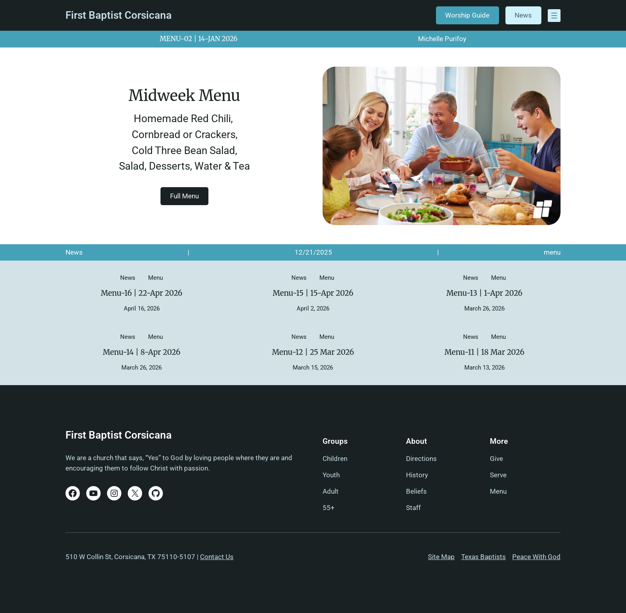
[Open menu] (554, 15)
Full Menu (184, 196)
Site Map (441, 557)
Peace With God (536, 557)
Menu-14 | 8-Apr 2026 (141, 352)
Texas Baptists (483, 557)
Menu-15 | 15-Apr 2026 (313, 293)
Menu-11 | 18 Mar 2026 (484, 352)
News (523, 15)
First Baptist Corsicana (118, 15)
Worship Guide (467, 15)
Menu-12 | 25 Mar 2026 (313, 352)
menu (552, 252)
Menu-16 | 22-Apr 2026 (141, 293)
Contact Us (217, 557)
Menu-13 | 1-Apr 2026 (484, 293)
